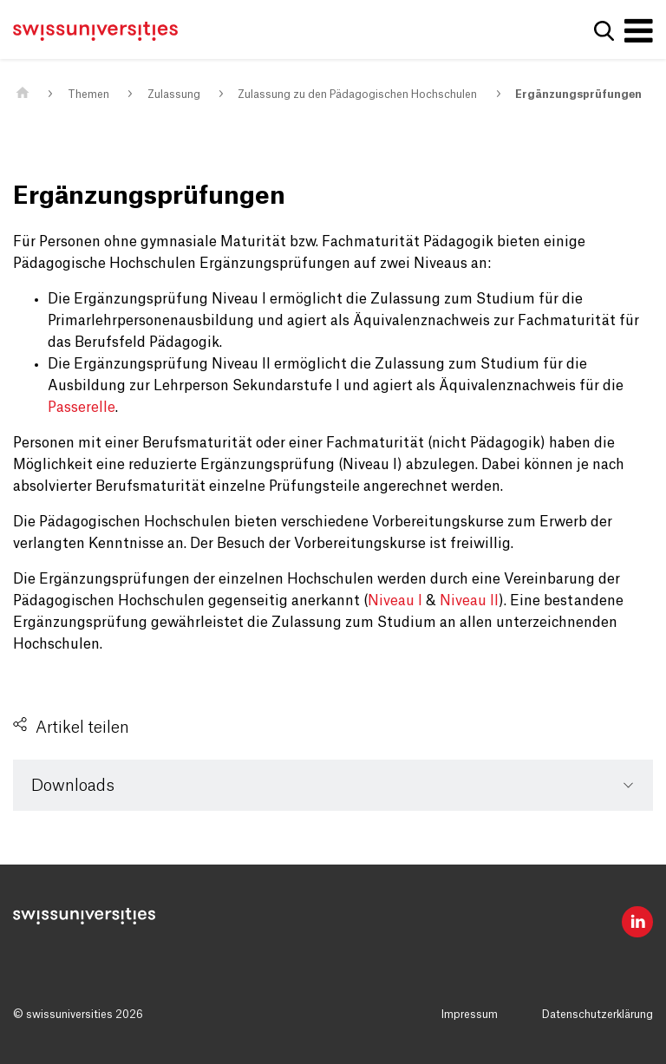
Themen (88, 94)
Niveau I (395, 601)
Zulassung (173, 94)
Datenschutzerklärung (597, 1014)
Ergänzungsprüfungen (578, 94)
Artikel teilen (82, 727)
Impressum (469, 1014)
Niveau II (469, 601)
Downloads (72, 785)
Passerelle (81, 408)
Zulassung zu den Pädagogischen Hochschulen (357, 94)
